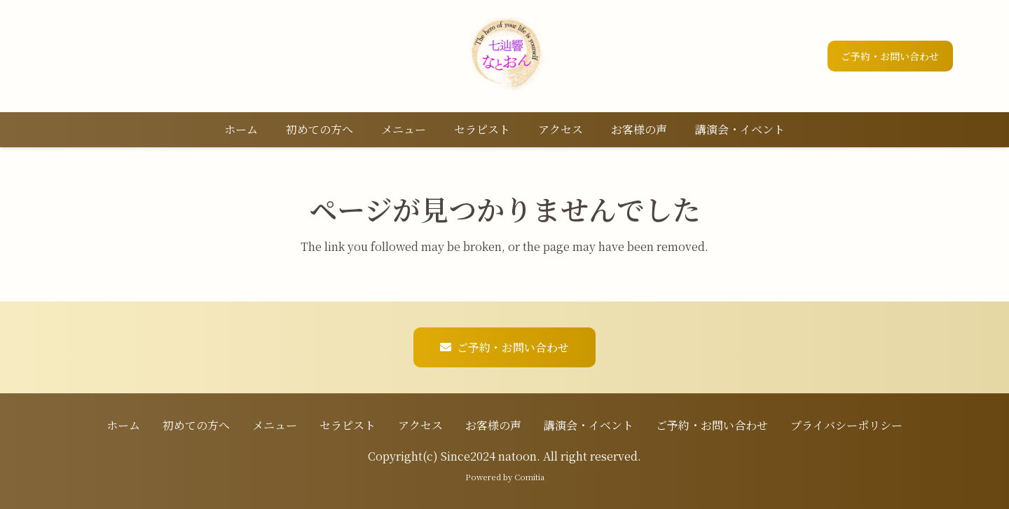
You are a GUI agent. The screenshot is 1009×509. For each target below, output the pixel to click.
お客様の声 (493, 425)
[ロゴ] (504, 56)
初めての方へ (196, 425)
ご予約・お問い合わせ (712, 425)
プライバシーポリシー (846, 425)
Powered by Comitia (504, 476)
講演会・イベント (588, 425)
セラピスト (348, 425)
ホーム (123, 425)
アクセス (420, 425)
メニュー (274, 425)
